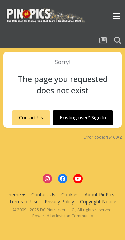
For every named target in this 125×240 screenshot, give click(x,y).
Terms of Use (24, 201)
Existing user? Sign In (83, 117)
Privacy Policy (59, 201)
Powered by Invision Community (62, 216)
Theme (15, 194)
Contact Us (31, 117)
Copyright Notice (98, 201)
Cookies (70, 194)
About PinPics (99, 194)
